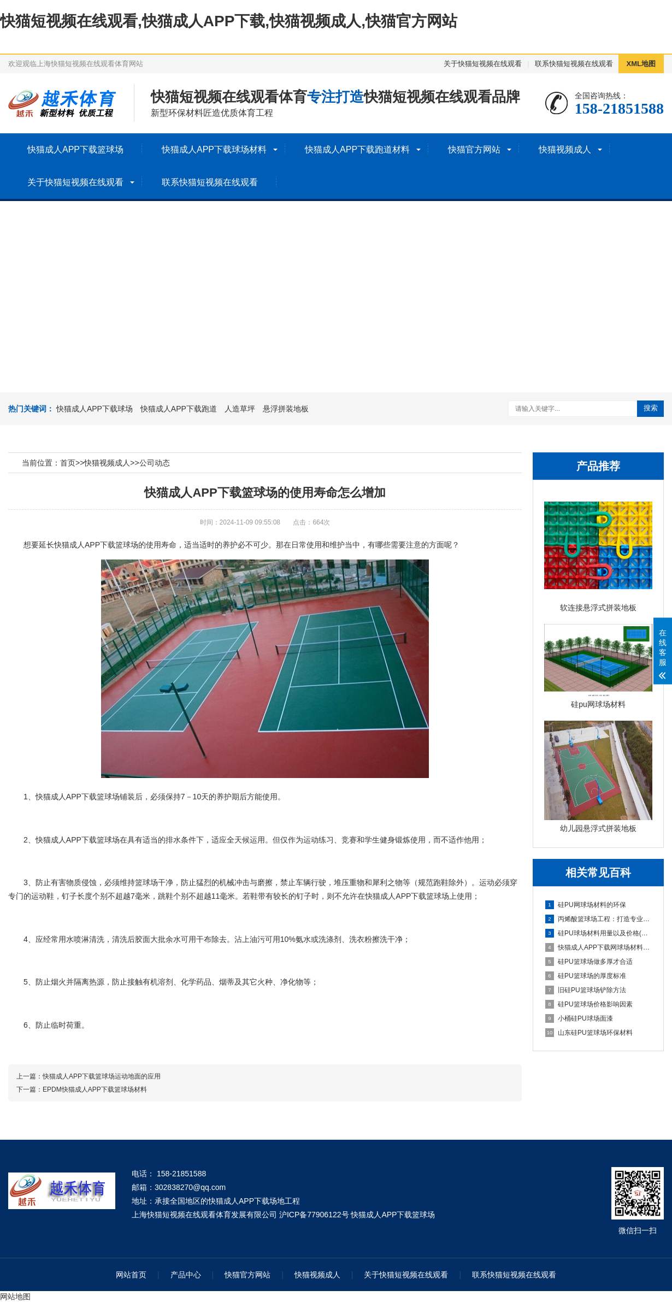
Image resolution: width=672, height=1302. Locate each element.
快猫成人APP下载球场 (94, 408)
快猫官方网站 (474, 149)
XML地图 (641, 64)
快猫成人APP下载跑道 (178, 408)
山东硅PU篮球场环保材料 (589, 1032)
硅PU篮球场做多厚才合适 (589, 961)
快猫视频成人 (565, 149)
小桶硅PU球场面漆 (579, 1018)
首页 (67, 462)
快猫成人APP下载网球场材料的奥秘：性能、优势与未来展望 (598, 947)
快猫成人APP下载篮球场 (75, 149)
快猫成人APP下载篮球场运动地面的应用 (102, 1076)
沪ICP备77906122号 (314, 1214)
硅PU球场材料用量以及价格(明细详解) (598, 933)
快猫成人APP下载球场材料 (214, 149)
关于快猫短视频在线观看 (483, 64)
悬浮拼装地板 (286, 408)
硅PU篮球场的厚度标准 (585, 975)
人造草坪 (240, 408)
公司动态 (154, 462)
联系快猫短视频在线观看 (574, 64)
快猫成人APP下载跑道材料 (357, 149)
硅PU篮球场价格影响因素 (589, 1004)
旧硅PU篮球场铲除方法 (585, 990)
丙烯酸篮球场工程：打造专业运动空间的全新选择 (598, 919)
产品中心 (185, 1274)
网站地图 (15, 1296)
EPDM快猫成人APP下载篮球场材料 (95, 1089)
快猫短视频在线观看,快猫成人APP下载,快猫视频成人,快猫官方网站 (228, 21)
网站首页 (131, 1274)
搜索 (651, 408)
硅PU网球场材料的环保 (585, 904)
